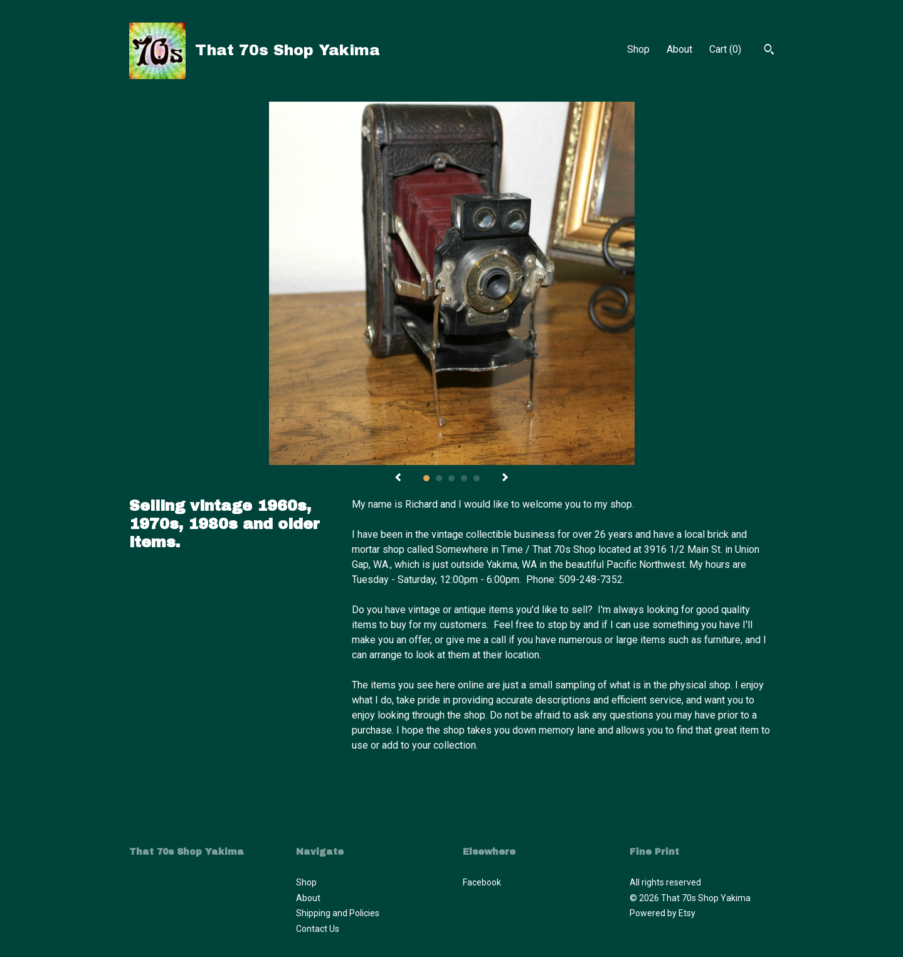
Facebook (482, 882)
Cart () (725, 49)
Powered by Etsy (662, 913)
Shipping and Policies (337, 913)
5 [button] (476, 478)
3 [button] (451, 478)
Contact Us (317, 929)
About (679, 49)
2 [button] (439, 478)
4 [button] (464, 478)
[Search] (769, 51)
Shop (638, 49)
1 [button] (426, 478)
